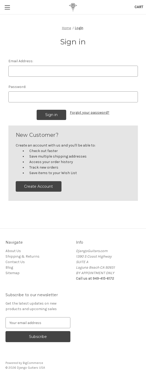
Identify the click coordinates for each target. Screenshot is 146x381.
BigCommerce (33, 363)
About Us (13, 251)
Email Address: (20, 61)
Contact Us (15, 262)
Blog (9, 267)
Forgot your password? (89, 112)
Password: (17, 87)
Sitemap (12, 273)
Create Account (38, 186)
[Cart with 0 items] (139, 7)
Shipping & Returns (22, 256)
